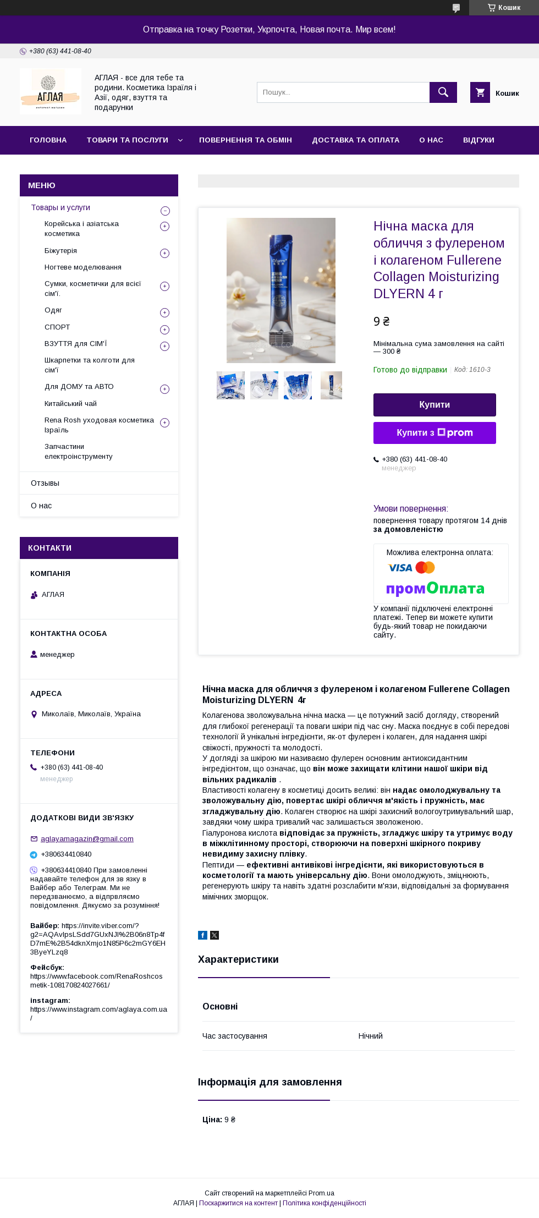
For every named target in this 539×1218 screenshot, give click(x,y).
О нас (431, 140)
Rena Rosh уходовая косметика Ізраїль (99, 425)
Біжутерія (61, 250)
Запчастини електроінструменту (79, 451)
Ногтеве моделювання (83, 267)
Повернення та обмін (245, 140)
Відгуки (478, 140)
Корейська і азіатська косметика (82, 229)
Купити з (434, 433)
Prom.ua (321, 1193)
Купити (435, 404)
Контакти (50, 168)
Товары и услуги (60, 207)
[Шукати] (443, 92)
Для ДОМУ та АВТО (79, 386)
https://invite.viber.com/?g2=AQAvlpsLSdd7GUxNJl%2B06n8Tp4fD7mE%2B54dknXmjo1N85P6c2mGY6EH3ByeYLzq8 (98, 938)
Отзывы (45, 483)
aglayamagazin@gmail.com (87, 839)
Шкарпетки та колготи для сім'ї (90, 365)
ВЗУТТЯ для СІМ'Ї (76, 343)
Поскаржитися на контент (238, 1203)
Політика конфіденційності (324, 1203)
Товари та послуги (127, 140)
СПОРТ (57, 327)
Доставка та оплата (355, 140)
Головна (48, 140)
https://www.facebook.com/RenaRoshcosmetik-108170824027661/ (96, 980)
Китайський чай (71, 403)
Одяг (53, 310)
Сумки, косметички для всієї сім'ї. (93, 288)
